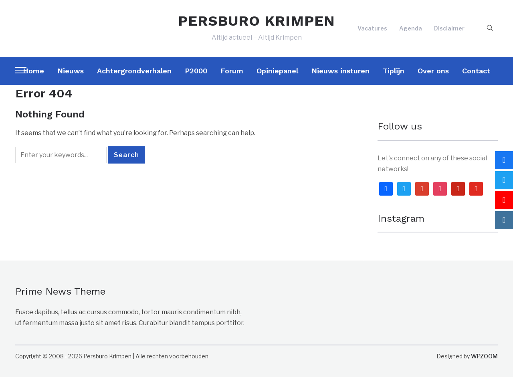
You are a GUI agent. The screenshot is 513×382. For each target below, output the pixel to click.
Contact (476, 75)
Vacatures (372, 30)
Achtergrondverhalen (134, 75)
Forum (231, 75)
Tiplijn (393, 75)
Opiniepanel (277, 75)
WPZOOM (484, 361)
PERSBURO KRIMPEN (256, 23)
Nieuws (70, 75)
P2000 (196, 75)
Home (33, 75)
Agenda (410, 30)
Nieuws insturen (340, 75)
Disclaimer (449, 30)
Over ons (433, 75)
